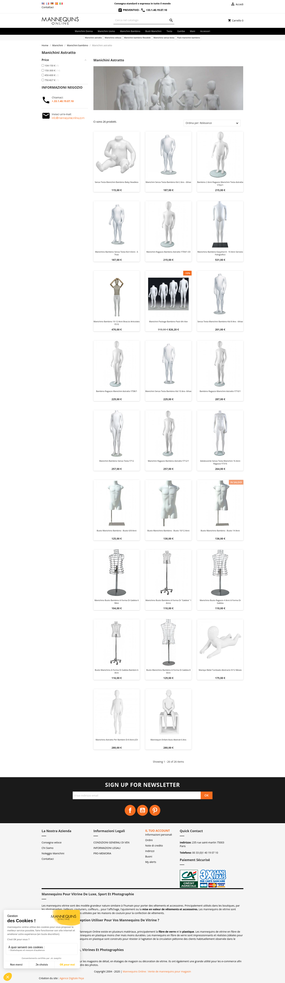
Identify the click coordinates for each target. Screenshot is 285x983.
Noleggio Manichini (53, 853)
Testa (169, 31)
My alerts (150, 862)
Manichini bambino (130, 31)
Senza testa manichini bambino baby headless (116, 182)
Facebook (130, 810)
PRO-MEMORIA (102, 853)
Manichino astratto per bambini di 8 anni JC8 (117, 739)
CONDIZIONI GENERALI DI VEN (111, 842)
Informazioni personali (158, 834)
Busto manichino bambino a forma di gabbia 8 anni (168, 671)
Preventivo (128, 10)
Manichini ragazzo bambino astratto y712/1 (168, 460)
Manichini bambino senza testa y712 (116, 460)
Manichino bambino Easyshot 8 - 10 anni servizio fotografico (220, 253)
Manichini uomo (106, 31)
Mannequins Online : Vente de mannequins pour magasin (157, 971)
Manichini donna (84, 31)
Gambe (181, 31)
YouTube (142, 810)
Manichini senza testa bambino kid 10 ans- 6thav (168, 391)
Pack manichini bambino (188, 37)
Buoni (148, 856)
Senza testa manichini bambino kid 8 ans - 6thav (220, 321)
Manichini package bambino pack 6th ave (168, 321)
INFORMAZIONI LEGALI (107, 848)
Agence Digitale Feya (72, 978)
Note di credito (154, 845)
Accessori (205, 31)
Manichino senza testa (164, 37)
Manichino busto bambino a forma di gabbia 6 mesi (117, 602)
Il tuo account (157, 831)
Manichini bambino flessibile (137, 37)
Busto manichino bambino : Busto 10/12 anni (168, 530)
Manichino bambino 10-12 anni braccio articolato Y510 (117, 323)
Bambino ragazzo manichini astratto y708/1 (116, 391)
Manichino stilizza (113, 37)
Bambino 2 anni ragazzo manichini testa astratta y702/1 (220, 183)
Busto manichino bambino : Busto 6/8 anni (117, 530)
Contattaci (48, 7)
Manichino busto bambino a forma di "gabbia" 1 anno (168, 602)
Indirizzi (149, 851)
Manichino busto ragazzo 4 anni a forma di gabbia (220, 602)
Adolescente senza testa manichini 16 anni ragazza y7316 (220, 462)
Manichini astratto (93, 37)
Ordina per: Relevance (199, 123)
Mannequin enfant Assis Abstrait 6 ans (168, 739)
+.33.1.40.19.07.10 (63, 101)
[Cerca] (143, 20)
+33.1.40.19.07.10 (154, 10)
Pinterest (154, 810)
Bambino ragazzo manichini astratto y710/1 (220, 391)
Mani (192, 31)
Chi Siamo (47, 848)
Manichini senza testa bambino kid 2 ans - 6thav (168, 182)
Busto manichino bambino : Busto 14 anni (220, 530)
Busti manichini (153, 31)
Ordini (149, 840)
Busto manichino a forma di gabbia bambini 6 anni (116, 671)
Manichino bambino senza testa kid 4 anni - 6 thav (116, 253)
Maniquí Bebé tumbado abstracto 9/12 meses (220, 670)
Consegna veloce (51, 842)
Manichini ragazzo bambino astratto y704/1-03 (168, 251)
